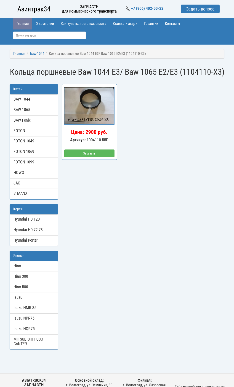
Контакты (172, 23)
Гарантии (151, 23)
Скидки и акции (125, 23)
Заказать (89, 153)
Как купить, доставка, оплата (83, 23)
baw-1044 (37, 53)
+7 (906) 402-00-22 (144, 8)
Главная (22, 23)
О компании (45, 23)
